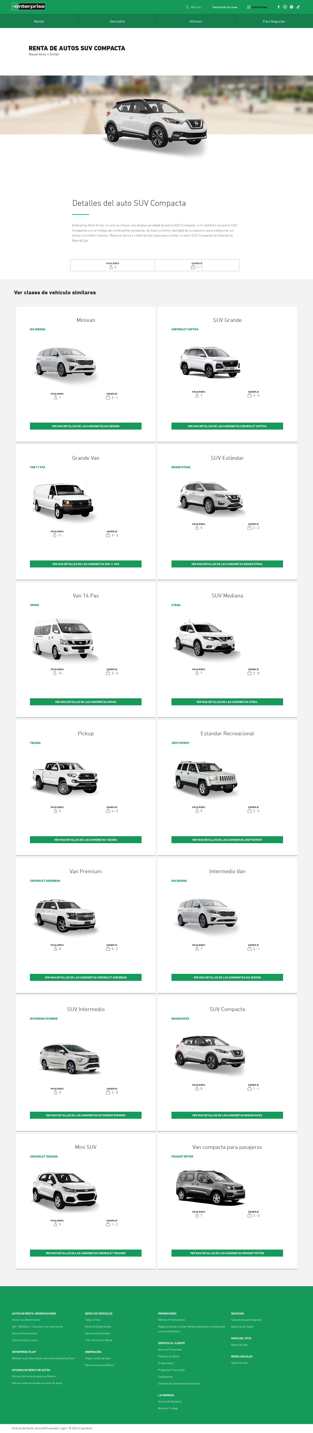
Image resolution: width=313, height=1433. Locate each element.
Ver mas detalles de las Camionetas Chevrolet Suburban (86, 977)
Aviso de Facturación (24, 1333)
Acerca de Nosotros (170, 1401)
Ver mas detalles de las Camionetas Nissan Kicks (227, 1115)
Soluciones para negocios (246, 1319)
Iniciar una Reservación (26, 1319)
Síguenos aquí (239, 1362)
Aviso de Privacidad (170, 1349)
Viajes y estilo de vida (97, 1358)
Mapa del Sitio (239, 1344)
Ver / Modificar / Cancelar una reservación (37, 1326)
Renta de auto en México (99, 1365)
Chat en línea (259, 7)
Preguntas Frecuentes (171, 1369)
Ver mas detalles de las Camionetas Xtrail (227, 702)
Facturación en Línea (224, 7)
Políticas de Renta (168, 1356)
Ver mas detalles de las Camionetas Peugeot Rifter (227, 1253)
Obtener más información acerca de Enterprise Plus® (43, 1358)
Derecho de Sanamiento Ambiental (179, 1383)
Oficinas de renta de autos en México (33, 1376)
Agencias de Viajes (242, 1326)
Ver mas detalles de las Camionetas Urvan (85, 702)
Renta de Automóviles (98, 1326)
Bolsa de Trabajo (168, 1408)
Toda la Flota (92, 1319)
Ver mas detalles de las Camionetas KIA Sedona (86, 426)
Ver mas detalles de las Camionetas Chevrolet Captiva (227, 426)
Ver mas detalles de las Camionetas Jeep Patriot (227, 839)
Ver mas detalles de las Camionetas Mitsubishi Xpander (86, 1115)
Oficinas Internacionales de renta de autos (37, 1383)
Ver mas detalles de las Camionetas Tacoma (85, 839)
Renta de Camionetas (97, 1333)
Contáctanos (165, 1376)
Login (63, 1428)
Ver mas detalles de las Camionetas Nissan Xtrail (227, 564)
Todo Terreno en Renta (98, 1340)
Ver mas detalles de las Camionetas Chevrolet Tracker (86, 1253)
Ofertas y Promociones (171, 1319)
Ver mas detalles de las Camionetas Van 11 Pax (85, 564)
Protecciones (166, 1363)
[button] (193, 7)
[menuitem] (39, 21)
